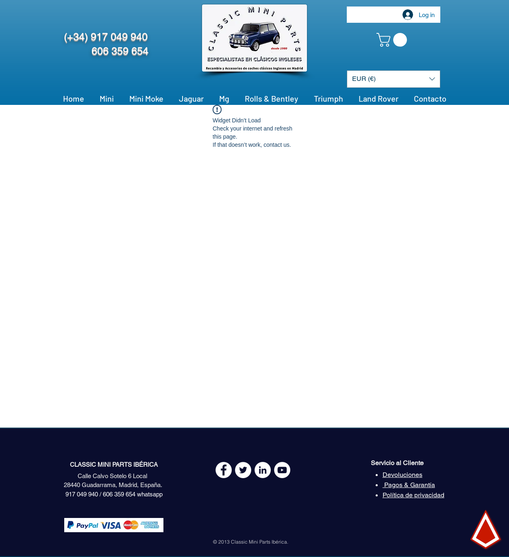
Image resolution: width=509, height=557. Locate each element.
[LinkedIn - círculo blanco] (262, 470)
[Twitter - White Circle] (243, 470)
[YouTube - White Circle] (282, 470)
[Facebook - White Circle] (223, 470)
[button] (393, 40)
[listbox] (393, 79)
